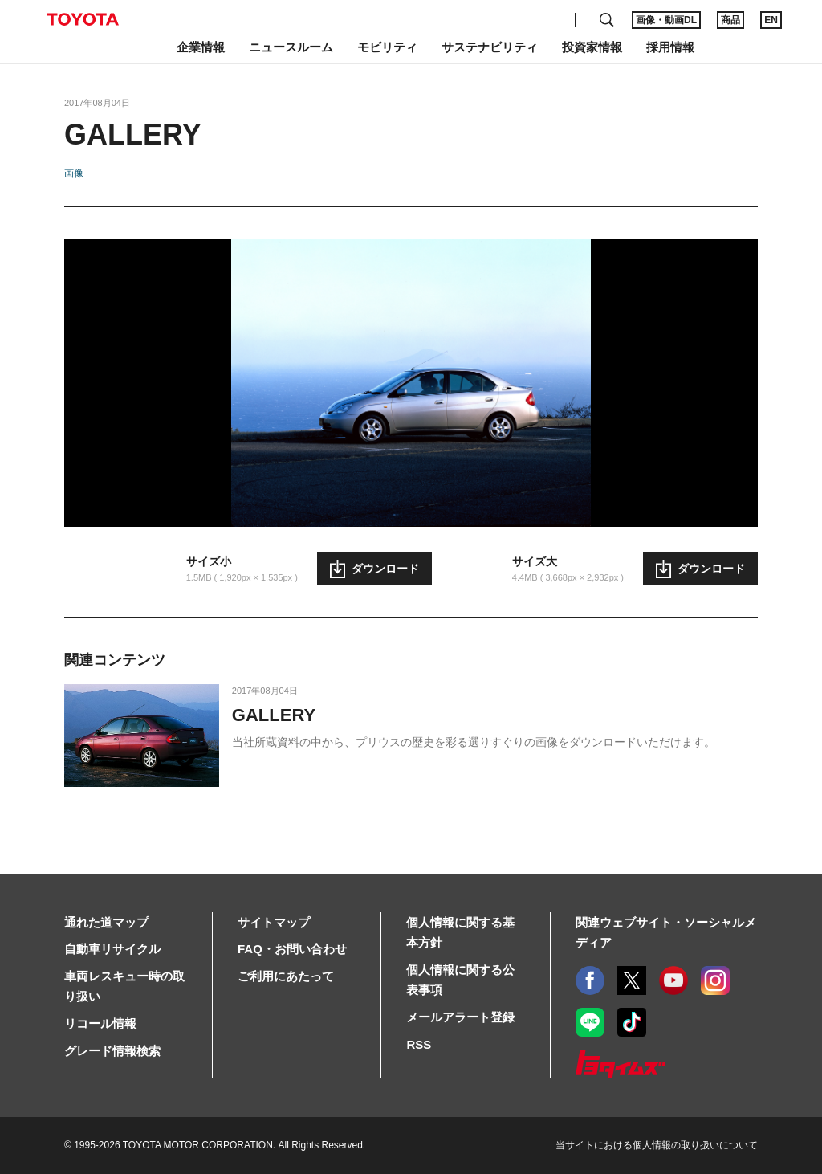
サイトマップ (274, 922)
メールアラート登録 (460, 1017)
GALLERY (273, 715)
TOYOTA (83, 19)
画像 (73, 173)
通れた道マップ (106, 922)
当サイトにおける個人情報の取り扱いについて (656, 1145)
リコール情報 (100, 1023)
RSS (418, 1044)
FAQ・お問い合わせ (292, 949)
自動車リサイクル (112, 949)
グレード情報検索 (112, 1051)
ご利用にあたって (286, 976)
